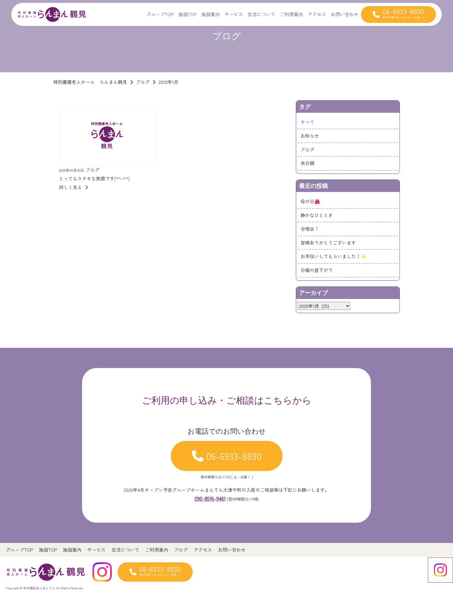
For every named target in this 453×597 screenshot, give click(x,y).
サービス (233, 14)
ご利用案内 (291, 14)
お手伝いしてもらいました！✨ (333, 256)
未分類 (307, 163)
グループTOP (160, 14)
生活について (261, 14)
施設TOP (188, 14)
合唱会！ (309, 228)
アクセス (317, 14)
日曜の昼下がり (316, 270)
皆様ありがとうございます (328, 242)
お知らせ (309, 135)
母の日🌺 (310, 201)
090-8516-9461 (210, 498)
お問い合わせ (345, 14)
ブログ (307, 149)
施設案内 (210, 14)
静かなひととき (316, 215)
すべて (307, 122)
